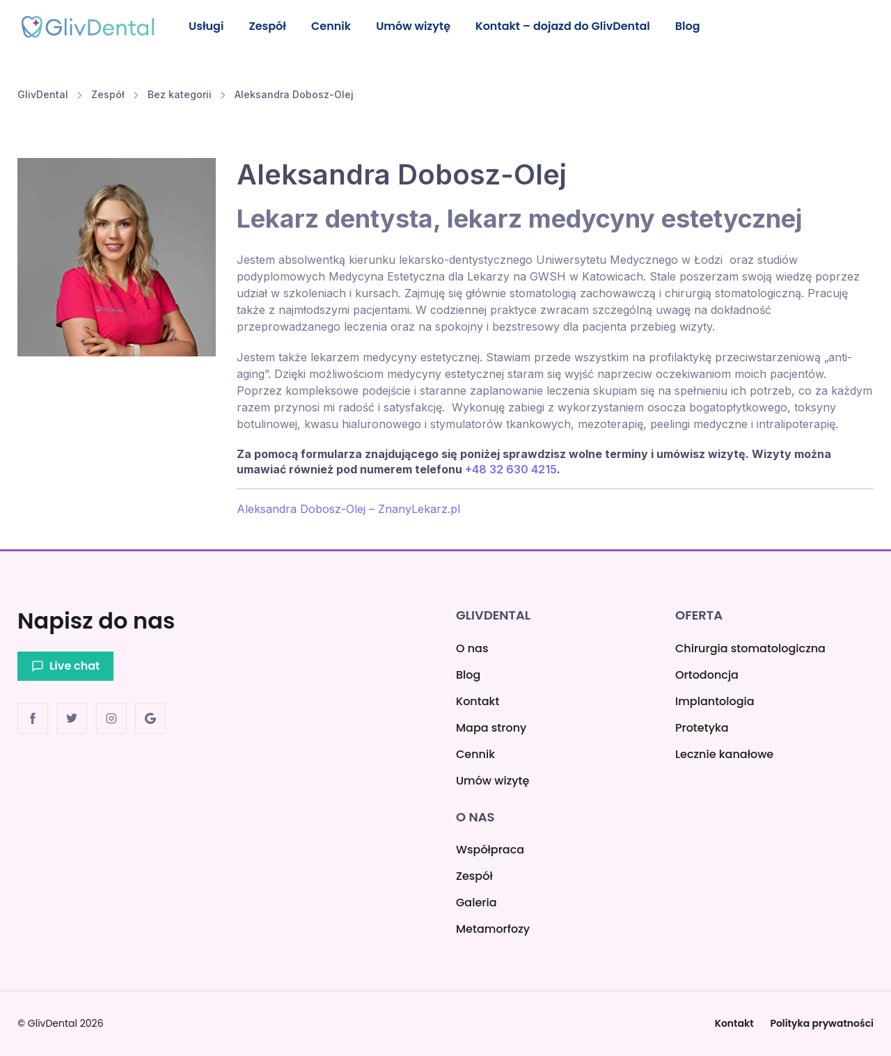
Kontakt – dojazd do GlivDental (571, 26)
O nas (472, 648)
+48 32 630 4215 (511, 471)
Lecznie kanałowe (724, 754)
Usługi (207, 26)
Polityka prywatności (822, 1023)
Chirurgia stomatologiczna (750, 648)
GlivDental (42, 96)
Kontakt (477, 701)
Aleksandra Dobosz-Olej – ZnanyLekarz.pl (348, 510)
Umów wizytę (420, 26)
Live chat (65, 666)
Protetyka (702, 728)
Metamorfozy (493, 929)
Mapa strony (491, 728)
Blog (698, 26)
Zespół (270, 26)
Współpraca (490, 850)
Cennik (336, 26)
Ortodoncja (707, 675)
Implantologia (715, 701)
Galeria (476, 903)
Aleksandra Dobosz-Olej (294, 96)
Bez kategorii (180, 96)
